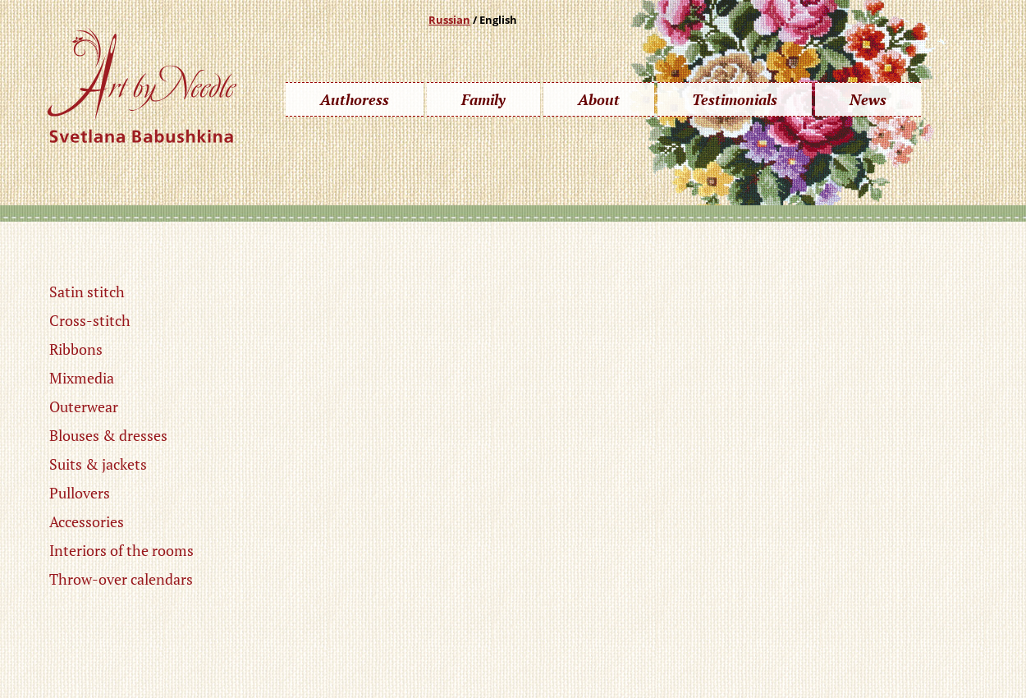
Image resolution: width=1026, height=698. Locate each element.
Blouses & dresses (108, 435)
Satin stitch (87, 291)
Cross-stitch (90, 320)
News (868, 99)
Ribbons (76, 349)
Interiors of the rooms (121, 550)
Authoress (354, 99)
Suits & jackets (98, 464)
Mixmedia (81, 378)
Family (483, 99)
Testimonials (734, 99)
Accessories (86, 521)
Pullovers (79, 493)
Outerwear (83, 406)
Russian (449, 19)
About (599, 99)
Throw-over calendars (121, 579)
